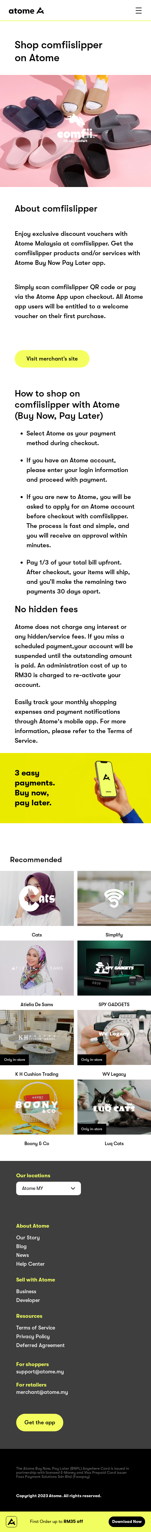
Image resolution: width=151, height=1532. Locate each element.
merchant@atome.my (42, 1392)
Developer (28, 1300)
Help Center (30, 1264)
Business (26, 1291)
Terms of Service (35, 1328)
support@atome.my (40, 1372)
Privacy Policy (33, 1336)
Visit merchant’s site (52, 359)
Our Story (28, 1238)
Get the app (39, 1422)
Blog (21, 1246)
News (22, 1255)
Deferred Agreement (40, 1345)
